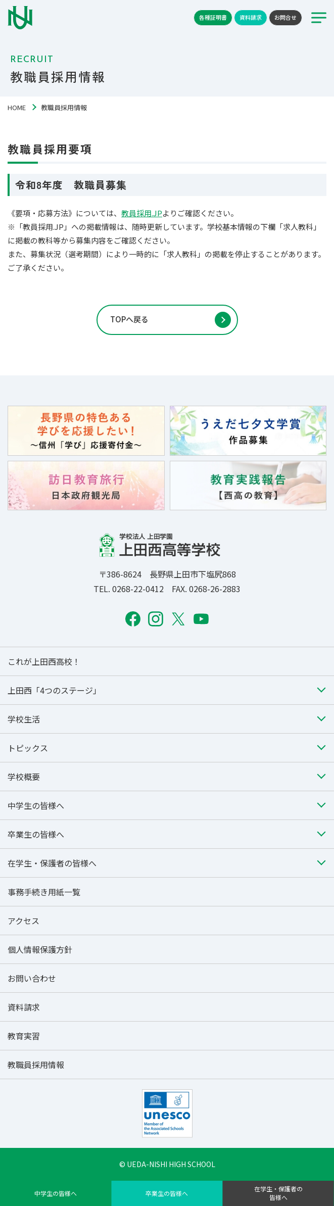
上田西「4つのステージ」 (54, 690)
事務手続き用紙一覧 (44, 892)
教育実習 (24, 1036)
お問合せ (285, 17)
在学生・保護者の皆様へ (278, 1192)
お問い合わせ (32, 978)
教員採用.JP (141, 213)
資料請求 (251, 17)
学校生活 (24, 719)
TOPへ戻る (129, 319)
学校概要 (24, 776)
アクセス (23, 920)
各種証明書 (213, 17)
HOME (17, 107)
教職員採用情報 (36, 1064)
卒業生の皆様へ (167, 1193)
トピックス (28, 748)
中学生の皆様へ (55, 1193)
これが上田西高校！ (44, 661)
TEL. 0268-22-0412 (128, 589)
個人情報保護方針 (40, 949)
